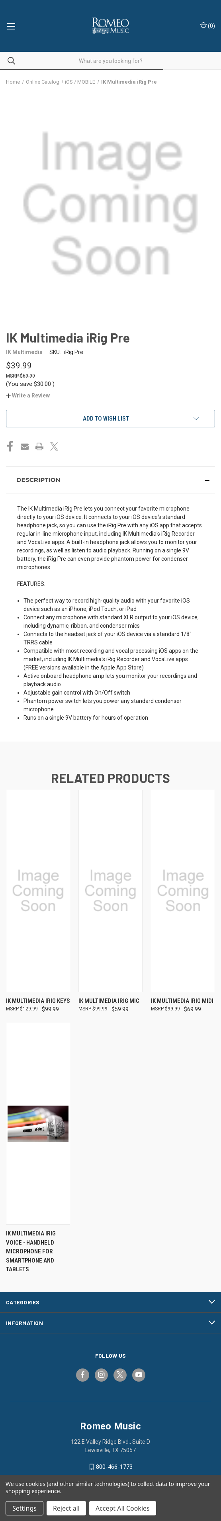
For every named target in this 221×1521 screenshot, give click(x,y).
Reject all (66, 1508)
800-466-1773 (114, 1466)
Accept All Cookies (123, 1508)
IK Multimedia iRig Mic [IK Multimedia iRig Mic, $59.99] (108, 1000)
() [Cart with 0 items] (207, 25)
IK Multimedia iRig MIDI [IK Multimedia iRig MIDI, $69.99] (182, 1000)
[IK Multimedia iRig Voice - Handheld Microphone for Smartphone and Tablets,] (38, 1123)
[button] (28, 395)
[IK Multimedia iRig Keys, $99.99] (38, 890)
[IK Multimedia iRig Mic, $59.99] (110, 890)
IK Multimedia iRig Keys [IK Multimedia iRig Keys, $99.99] (38, 1000)
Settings (24, 1508)
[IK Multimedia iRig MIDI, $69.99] (183, 890)
